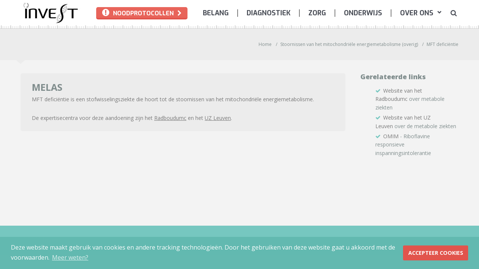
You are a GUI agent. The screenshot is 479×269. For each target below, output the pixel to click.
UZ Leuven (218, 117)
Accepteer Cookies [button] (435, 252)
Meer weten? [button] (70, 257)
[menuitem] (215, 13)
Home (265, 44)
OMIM (391, 136)
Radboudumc (170, 117)
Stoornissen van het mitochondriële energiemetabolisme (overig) (349, 44)
